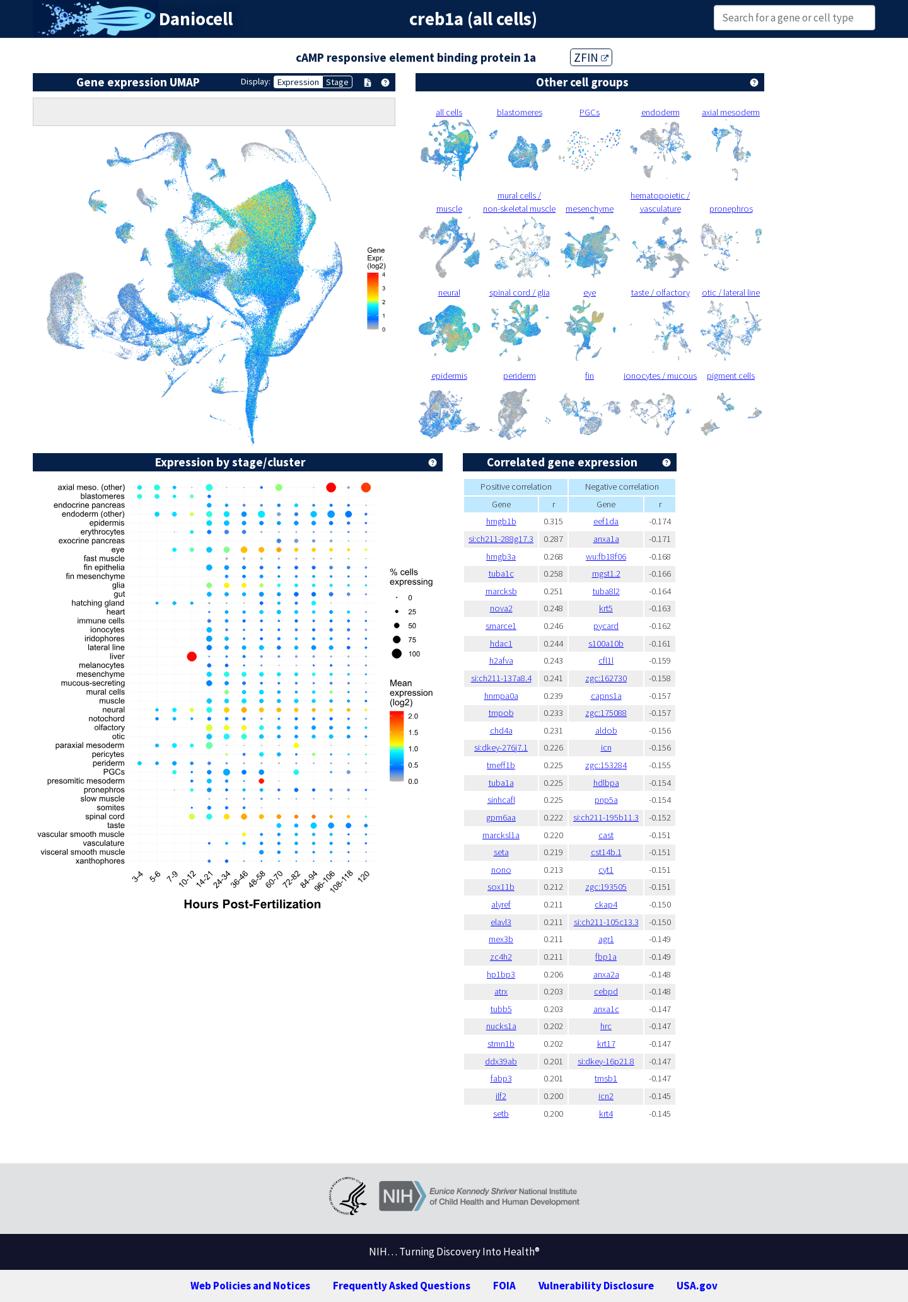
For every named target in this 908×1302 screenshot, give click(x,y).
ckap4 (606, 904)
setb (501, 1113)
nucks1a (501, 1026)
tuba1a (501, 782)
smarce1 (501, 625)
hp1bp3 (501, 974)
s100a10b (606, 643)
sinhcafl (501, 799)
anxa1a (606, 538)
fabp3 (501, 1078)
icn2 (606, 1096)
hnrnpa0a (501, 695)
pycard (606, 625)
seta (501, 852)
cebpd (606, 991)
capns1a (606, 695)
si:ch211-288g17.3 (501, 538)
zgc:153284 (606, 765)
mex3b (501, 939)
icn (606, 747)
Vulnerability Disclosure (596, 1286)
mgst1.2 (606, 573)
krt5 (606, 608)
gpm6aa (501, 817)
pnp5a (606, 799)
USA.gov (697, 1286)
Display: (256, 81)
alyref (501, 904)
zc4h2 (501, 956)
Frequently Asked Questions (401, 1286)
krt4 (606, 1113)
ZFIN (591, 57)
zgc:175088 (606, 712)
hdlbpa (606, 782)
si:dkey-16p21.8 (606, 1061)
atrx (501, 991)
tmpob (501, 712)
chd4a (501, 730)
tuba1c (501, 573)
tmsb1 (606, 1078)
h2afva (501, 660)
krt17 (606, 1043)
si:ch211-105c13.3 (606, 922)
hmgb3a (501, 556)
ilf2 (501, 1096)
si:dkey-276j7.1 (501, 747)
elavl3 (501, 922)
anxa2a (606, 974)
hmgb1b (501, 521)
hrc (606, 1026)
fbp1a (606, 956)
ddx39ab (501, 1061)
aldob (606, 730)
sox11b (501, 886)
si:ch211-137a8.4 (501, 678)
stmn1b (501, 1043)
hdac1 (501, 643)
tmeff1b (501, 765)
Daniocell (196, 19)
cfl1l (606, 660)
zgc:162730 (606, 678)
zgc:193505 (606, 886)
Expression (298, 82)
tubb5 (501, 1009)
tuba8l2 (606, 591)
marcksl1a (501, 835)
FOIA (504, 1286)
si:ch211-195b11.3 (606, 817)
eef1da (606, 521)
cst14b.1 (606, 852)
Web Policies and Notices (250, 1286)
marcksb (501, 591)
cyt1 (606, 869)
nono (501, 869)
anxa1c (606, 1009)
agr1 (606, 939)
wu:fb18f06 (606, 556)
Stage (337, 82)
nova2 (501, 608)
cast (606, 835)
